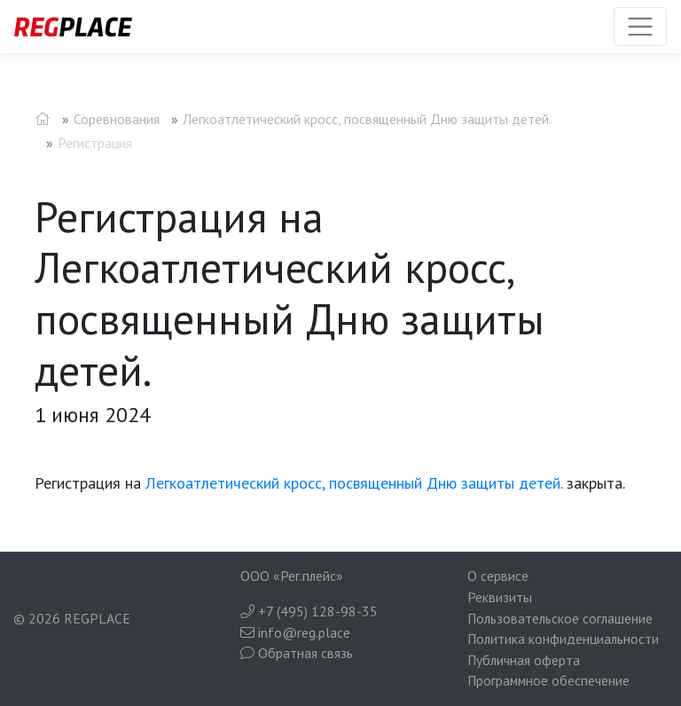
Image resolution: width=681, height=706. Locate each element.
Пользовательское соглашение (560, 618)
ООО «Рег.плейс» (291, 575)
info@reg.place (295, 632)
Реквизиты (499, 597)
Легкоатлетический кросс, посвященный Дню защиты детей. (367, 119)
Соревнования (117, 119)
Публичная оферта (523, 660)
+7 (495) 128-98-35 (309, 611)
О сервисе (497, 575)
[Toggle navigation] (640, 26)
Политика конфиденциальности (563, 638)
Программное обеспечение (548, 680)
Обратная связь (296, 653)
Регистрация (95, 143)
